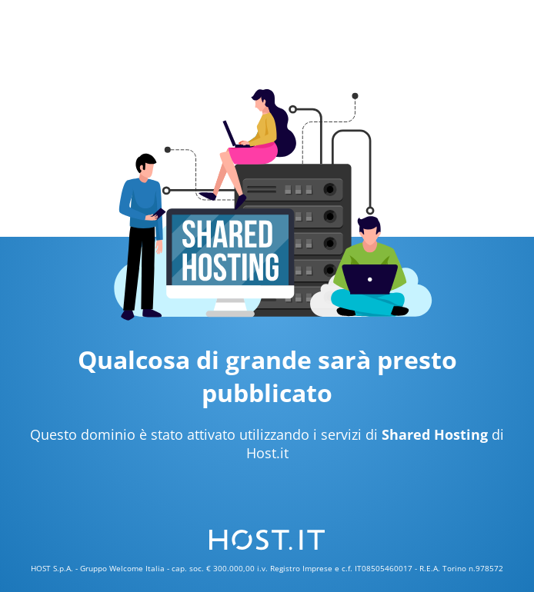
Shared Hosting (435, 434)
